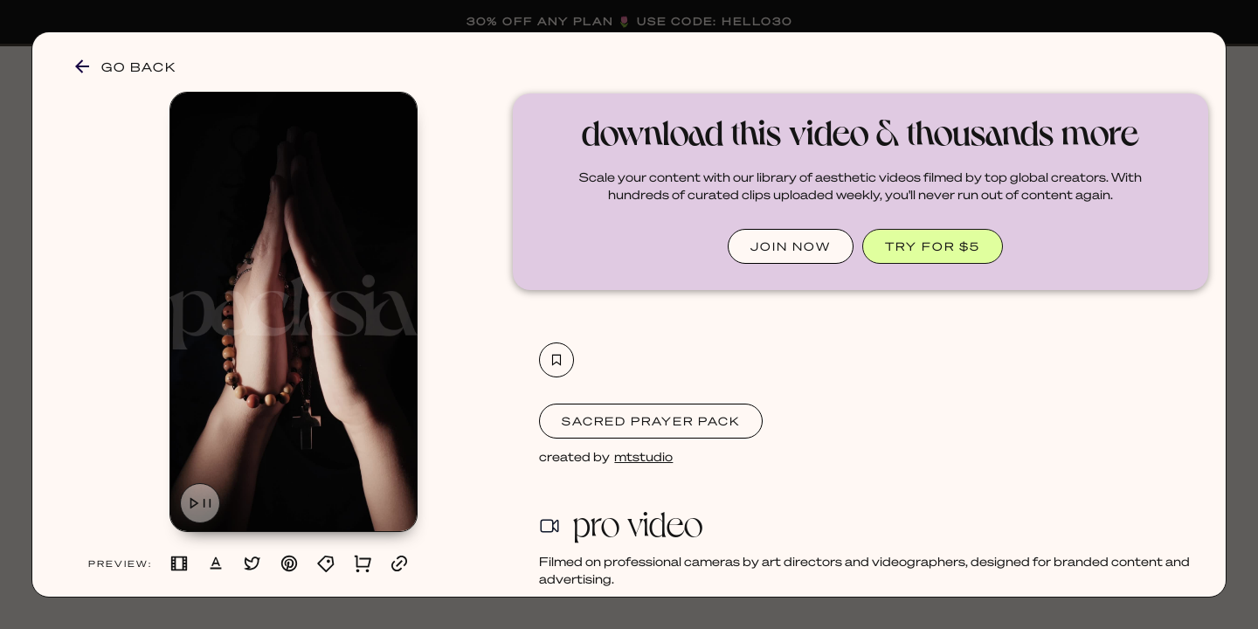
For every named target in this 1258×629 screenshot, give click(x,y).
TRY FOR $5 (932, 245)
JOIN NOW (790, 245)
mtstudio (643, 456)
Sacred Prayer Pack (651, 420)
